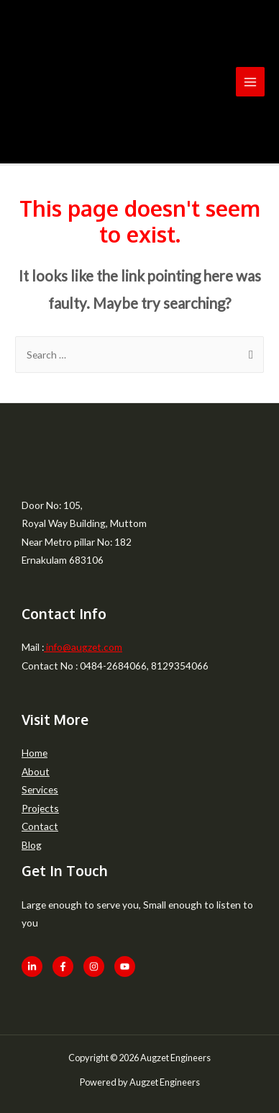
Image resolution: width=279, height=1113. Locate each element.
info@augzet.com (83, 647)
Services (40, 789)
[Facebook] (62, 966)
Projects (40, 808)
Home (34, 753)
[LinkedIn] (32, 966)
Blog (32, 845)
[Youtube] (124, 966)
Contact (40, 826)
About (36, 771)
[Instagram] (93, 966)
